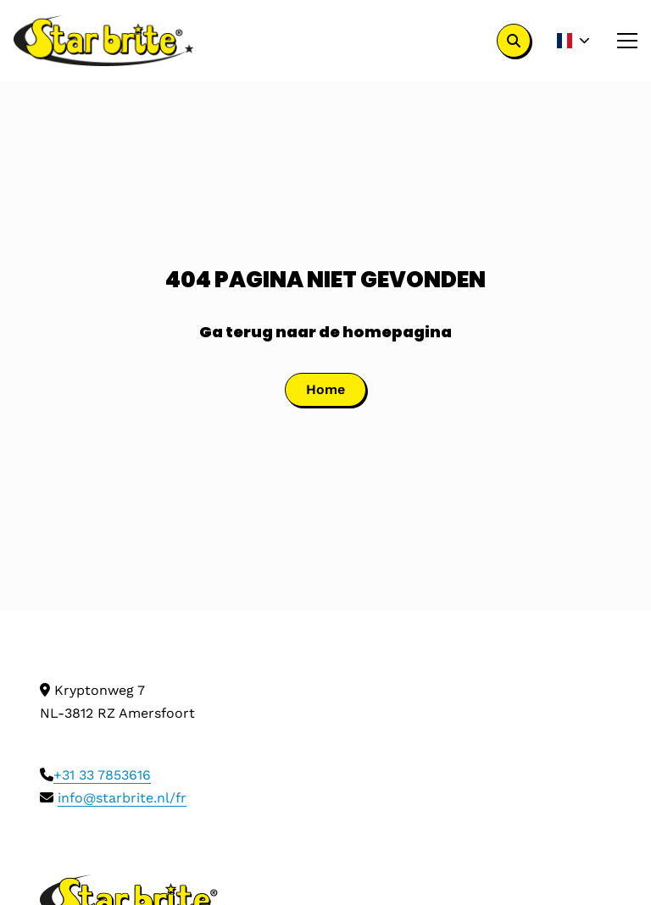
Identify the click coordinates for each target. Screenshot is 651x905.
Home (325, 389)
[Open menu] (620, 41)
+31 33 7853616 (102, 775)
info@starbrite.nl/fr (122, 798)
